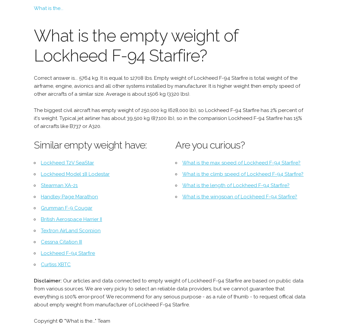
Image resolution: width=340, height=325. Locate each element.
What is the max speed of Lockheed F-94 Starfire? (241, 163)
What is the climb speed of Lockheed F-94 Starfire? (242, 174)
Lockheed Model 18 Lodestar (75, 174)
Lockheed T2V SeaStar (67, 163)
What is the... (48, 8)
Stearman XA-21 (59, 185)
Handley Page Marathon (69, 197)
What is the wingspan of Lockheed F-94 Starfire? (239, 197)
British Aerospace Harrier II (71, 219)
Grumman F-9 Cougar (66, 208)
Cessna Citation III (61, 242)
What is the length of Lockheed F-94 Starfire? (236, 185)
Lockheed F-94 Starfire (68, 253)
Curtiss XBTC (56, 265)
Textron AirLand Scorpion (71, 231)
